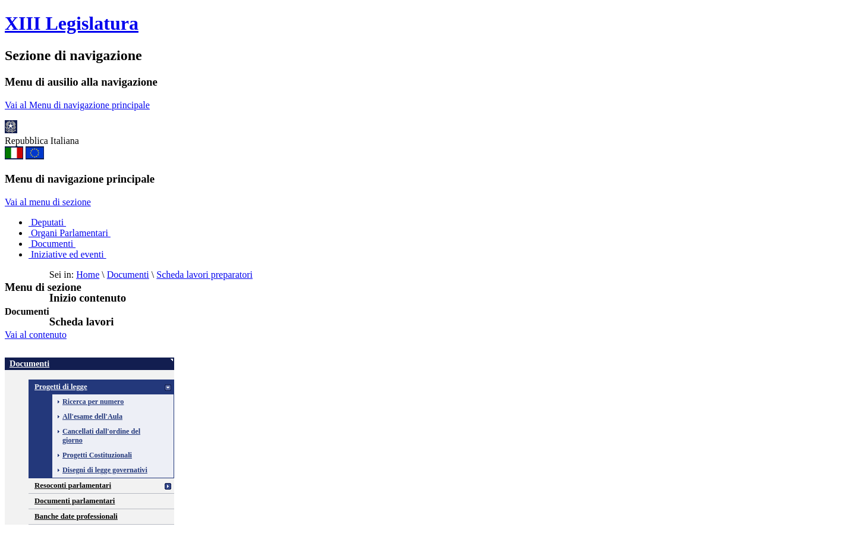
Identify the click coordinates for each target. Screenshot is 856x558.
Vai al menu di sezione (48, 202)
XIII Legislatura (72, 23)
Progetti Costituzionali (97, 455)
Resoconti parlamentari (72, 485)
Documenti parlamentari (74, 501)
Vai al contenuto (36, 335)
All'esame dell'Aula (92, 416)
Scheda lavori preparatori (204, 274)
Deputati (47, 222)
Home (87, 274)
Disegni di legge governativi (104, 470)
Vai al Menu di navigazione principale (77, 105)
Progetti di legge (60, 387)
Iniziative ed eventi (67, 254)
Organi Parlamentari (70, 233)
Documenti (52, 244)
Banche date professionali (76, 516)
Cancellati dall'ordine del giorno (101, 435)
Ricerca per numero (93, 401)
